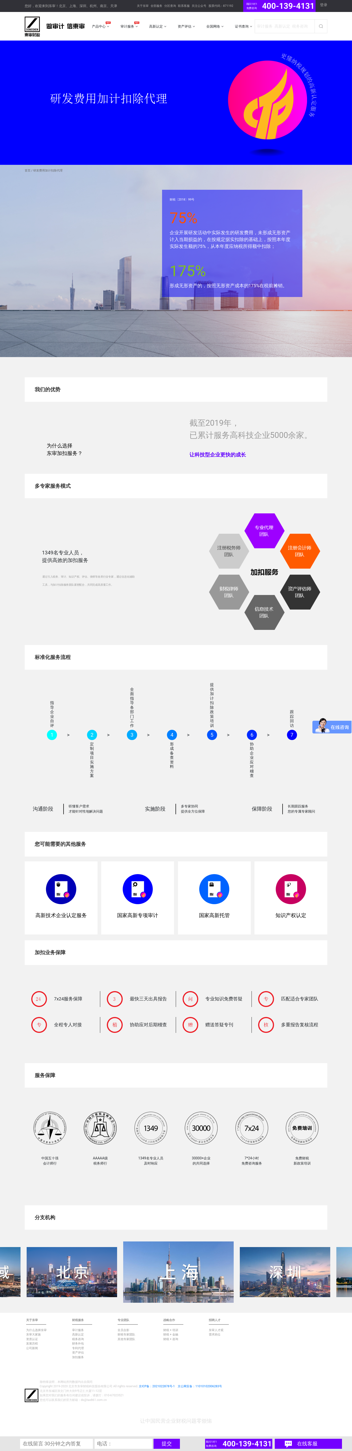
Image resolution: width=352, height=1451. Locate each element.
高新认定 (78, 1334)
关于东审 (143, 6)
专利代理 (78, 1348)
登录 (323, 5)
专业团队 (123, 1320)
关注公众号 (199, 6)
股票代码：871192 (221, 6)
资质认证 (32, 1339)
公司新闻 (32, 1348)
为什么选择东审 (36, 1330)
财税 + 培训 (170, 1330)
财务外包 (78, 1343)
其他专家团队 (126, 1339)
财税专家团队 (126, 1334)
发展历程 (32, 1343)
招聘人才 (214, 1320)
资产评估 (78, 1352)
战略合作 (169, 1320)
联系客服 (184, 6)
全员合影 (123, 1330)
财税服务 (78, 1320)
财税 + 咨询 (170, 1339)
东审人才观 (216, 1330)
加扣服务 (78, 1357)
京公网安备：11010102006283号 (200, 1386)
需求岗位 (214, 1334)
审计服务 (78, 1330)
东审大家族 (33, 1334)
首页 (28, 170)
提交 (167, 1444)
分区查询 (170, 6)
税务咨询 (78, 1339)
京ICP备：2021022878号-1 (157, 1386)
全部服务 (156, 6)
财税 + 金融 (170, 1334)
